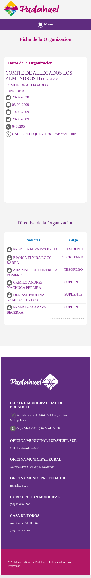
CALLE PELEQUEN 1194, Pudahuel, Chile (41, 134)
